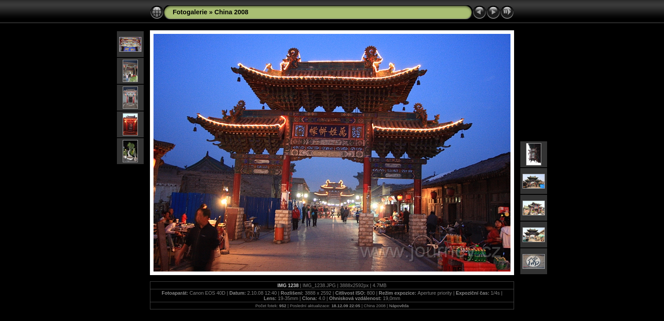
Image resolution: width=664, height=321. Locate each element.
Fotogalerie (190, 12)
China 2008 (232, 12)
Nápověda (399, 305)
